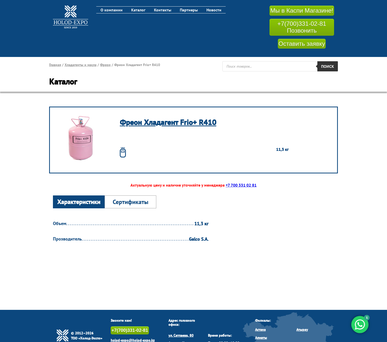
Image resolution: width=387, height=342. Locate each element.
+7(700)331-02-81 (129, 330)
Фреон (105, 65)
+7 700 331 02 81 (241, 185)
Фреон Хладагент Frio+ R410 (168, 122)
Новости (213, 9)
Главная (55, 65)
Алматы (261, 337)
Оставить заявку (302, 43)
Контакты (162, 9)
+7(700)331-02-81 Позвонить (301, 27)
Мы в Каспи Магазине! (301, 10)
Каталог (138, 9)
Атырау (302, 329)
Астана (260, 329)
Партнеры (189, 9)
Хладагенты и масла (80, 65)
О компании (112, 9)
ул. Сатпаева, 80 (181, 335)
